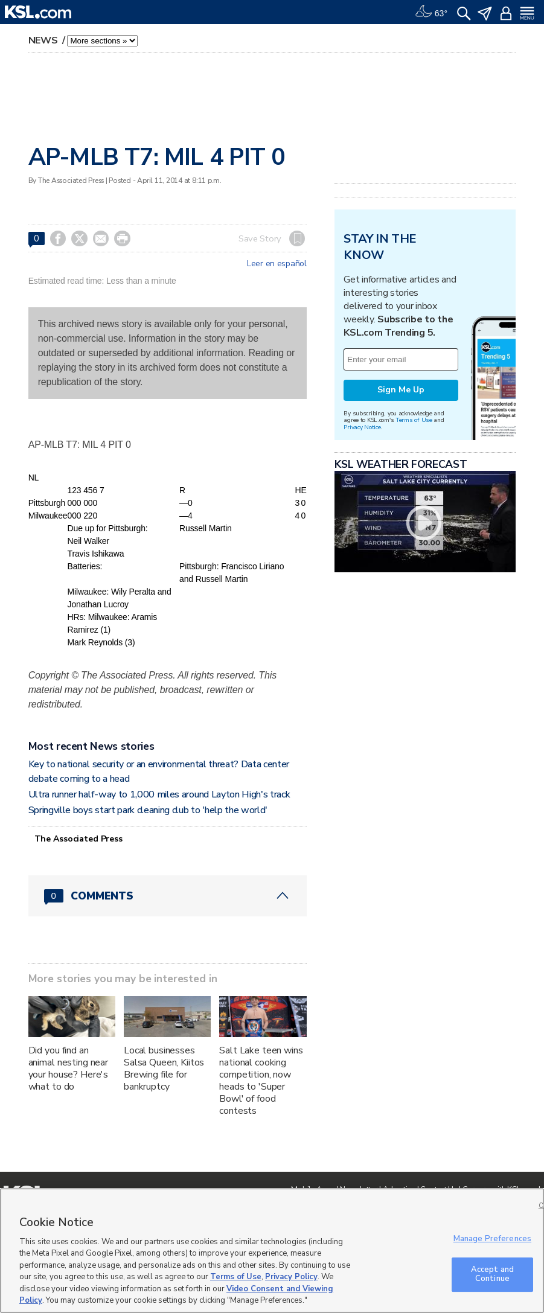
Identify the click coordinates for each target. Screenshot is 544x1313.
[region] (272, 1250)
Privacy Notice (362, 427)
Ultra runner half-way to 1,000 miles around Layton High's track (159, 794)
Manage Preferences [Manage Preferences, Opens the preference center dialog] (492, 1238)
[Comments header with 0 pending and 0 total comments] (167, 895)
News (44, 40)
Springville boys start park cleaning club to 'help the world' (147, 810)
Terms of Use (413, 420)
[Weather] (431, 12)
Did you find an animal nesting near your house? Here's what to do (68, 1068)
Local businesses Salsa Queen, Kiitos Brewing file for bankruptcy (164, 1068)
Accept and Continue (492, 1274)
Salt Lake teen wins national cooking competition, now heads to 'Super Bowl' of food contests (260, 1080)
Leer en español (277, 264)
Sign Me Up (400, 389)
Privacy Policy (291, 1276)
